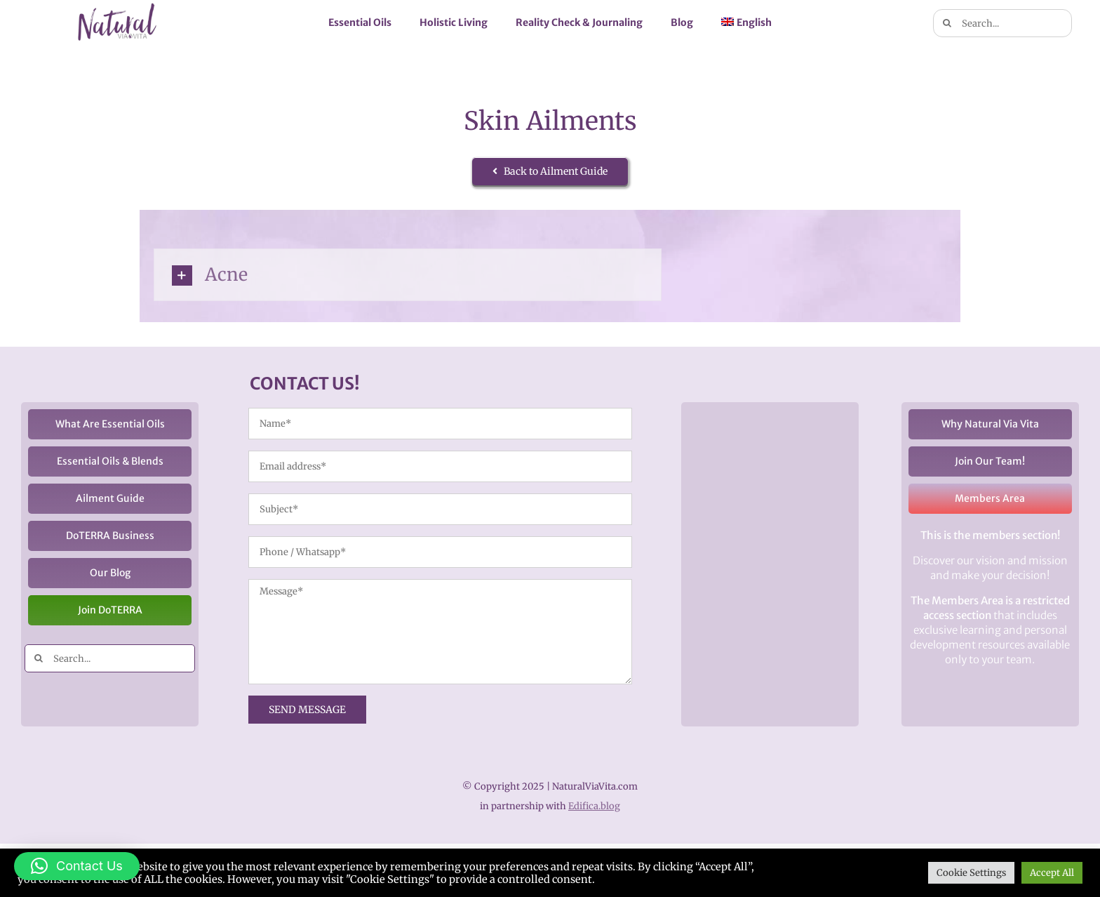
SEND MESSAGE (307, 709)
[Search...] (1003, 23)
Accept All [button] (1052, 873)
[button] (77, 866)
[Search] (947, 23)
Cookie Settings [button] (971, 873)
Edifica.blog (594, 806)
